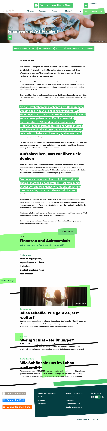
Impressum (70, 397)
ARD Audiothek (43, 48)
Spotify (57, 48)
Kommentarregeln (73, 404)
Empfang (41, 400)
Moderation (70, 11)
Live (86, 11)
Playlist (94, 11)
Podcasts (42, 11)
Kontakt (41, 397)
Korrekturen (70, 400)
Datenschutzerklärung (74, 393)
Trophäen (42, 404)
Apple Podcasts (71, 48)
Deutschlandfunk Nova (47, 393)
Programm (56, 11)
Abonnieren (87, 48)
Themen (30, 11)
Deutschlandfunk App (24, 48)
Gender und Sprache (74, 407)
